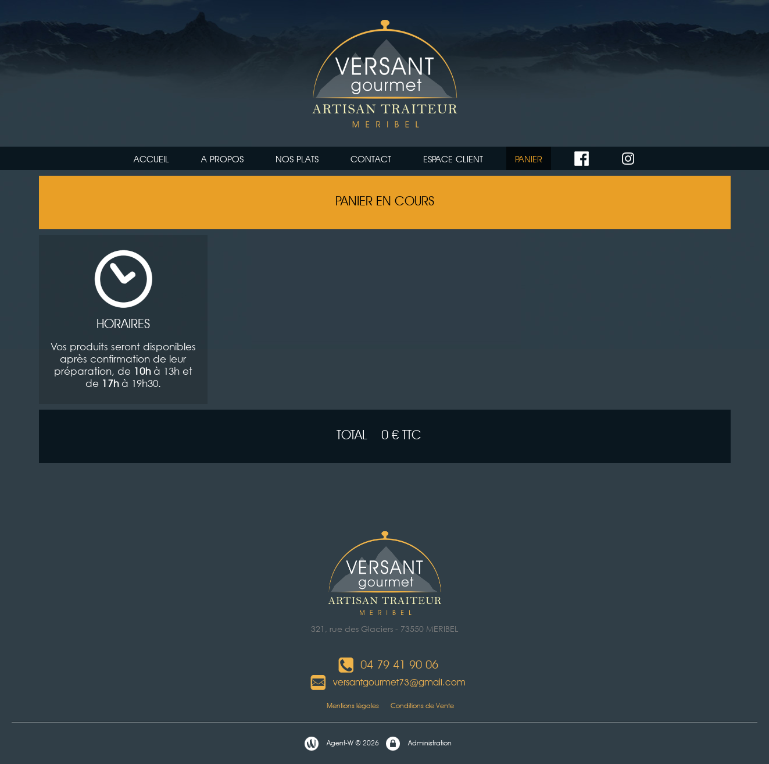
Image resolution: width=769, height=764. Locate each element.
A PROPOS (222, 159)
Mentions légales (338, 705)
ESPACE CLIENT (453, 159)
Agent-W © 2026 (341, 743)
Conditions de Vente (422, 705)
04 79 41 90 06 (387, 664)
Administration (418, 743)
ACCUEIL (151, 159)
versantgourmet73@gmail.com (388, 682)
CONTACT (370, 159)
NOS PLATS (297, 159)
